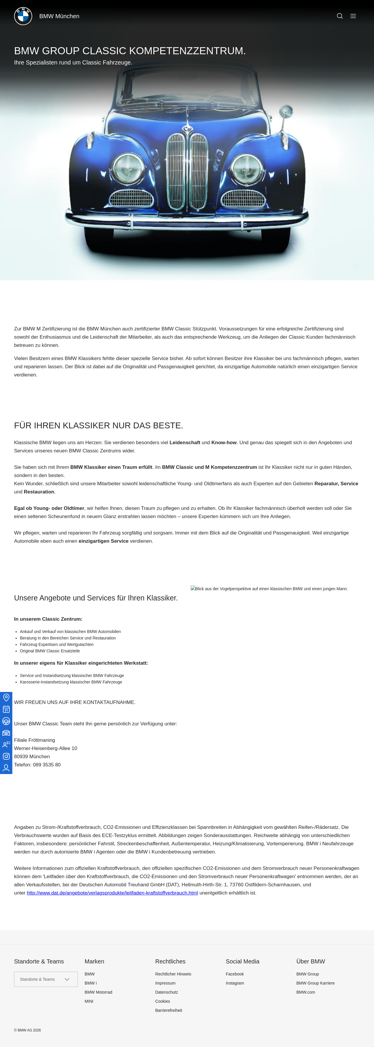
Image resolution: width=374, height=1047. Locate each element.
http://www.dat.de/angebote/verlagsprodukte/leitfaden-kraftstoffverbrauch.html (112, 893)
